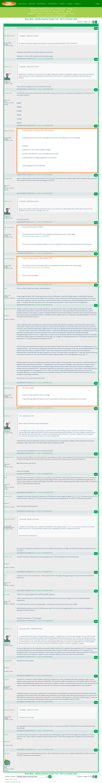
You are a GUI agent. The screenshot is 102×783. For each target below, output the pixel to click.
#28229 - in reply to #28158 (39, 730)
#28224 (50, 590)
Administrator (9, 36)
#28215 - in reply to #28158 (39, 382)
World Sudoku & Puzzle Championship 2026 (51, 16)
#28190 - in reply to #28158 (39, 125)
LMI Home (32, 3)
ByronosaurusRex (10, 309)
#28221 (50, 511)
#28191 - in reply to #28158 (39, 174)
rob (5, 288)
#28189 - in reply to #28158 (39, 89)
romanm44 (8, 496)
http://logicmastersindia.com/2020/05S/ (36, 236)
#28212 (50, 253)
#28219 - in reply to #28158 (39, 473)
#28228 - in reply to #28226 (39, 702)
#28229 (50, 730)
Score (63, 9)
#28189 (50, 89)
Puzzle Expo (41, 4)
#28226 (50, 657)
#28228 (50, 702)
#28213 (50, 284)
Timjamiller (8, 93)
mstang (7, 753)
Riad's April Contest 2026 (39, 11)
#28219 (50, 473)
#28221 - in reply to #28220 (39, 511)
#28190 (50, 125)
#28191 (50, 174)
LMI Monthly (52, 4)
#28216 (50, 408)
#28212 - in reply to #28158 (39, 253)
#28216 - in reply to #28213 (39, 408)
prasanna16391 (9, 519)
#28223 (50, 571)
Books (77, 4)
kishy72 (6, 679)
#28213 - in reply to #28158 (39, 284)
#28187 (50, 28)
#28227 (50, 675)
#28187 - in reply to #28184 (39, 28)
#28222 (50, 553)
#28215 (50, 382)
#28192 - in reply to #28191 (39, 193)
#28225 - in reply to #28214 (39, 621)
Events (70, 4)
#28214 (50, 305)
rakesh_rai (7, 67)
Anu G (6, 735)
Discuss (69, 9)
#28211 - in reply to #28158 (39, 222)
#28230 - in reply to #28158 (39, 749)
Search (62, 4)
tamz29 (7, 594)
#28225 (50, 621)
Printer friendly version (13, 782)
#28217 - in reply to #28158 (39, 453)
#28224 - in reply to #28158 (39, 590)
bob (5, 477)
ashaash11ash (9, 457)
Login (98, 4)
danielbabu (8, 661)
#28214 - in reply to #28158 (39, 305)
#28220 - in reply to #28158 (39, 492)
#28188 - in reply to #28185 (39, 58)
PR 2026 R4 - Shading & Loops (40, 9)
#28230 (50, 749)
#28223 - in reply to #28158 (39, 571)
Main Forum (23, 3)
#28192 (50, 193)
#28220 (50, 492)
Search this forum (11, 779)
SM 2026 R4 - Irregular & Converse (39, 14)
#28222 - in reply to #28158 (39, 553)
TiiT (5, 576)
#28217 (50, 453)
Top (96, 28)
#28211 (50, 222)
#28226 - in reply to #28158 (39, 657)
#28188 (50, 58)
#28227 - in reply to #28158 (39, 675)
